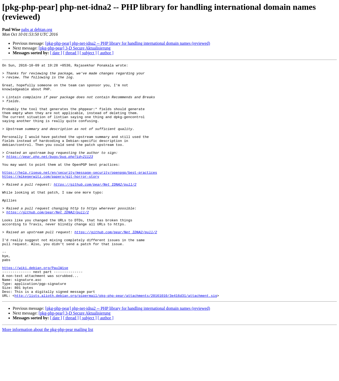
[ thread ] (71, 53)
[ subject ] (88, 53)
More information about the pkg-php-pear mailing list (47, 376)
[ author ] (106, 53)
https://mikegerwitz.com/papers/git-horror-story (50, 199)
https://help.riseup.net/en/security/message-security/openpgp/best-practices (79, 194)
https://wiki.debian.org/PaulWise (35, 309)
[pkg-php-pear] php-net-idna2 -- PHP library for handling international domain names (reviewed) (127, 43)
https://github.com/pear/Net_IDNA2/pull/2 (95, 209)
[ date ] (56, 53)
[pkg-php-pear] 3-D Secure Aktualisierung (74, 48)
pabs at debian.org (36, 29)
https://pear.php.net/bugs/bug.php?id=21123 (49, 175)
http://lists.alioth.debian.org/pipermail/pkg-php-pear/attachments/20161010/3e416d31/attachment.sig (116, 342)
